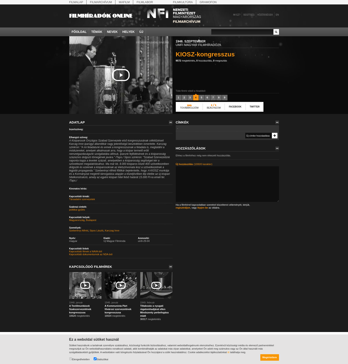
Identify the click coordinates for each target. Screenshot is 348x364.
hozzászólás (204, 60)
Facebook (235, 106)
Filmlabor (144, 2)
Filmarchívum (101, 2)
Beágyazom (214, 108)
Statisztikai (101, 359)
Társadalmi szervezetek (82, 199)
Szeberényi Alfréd (78, 230)
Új (141, 32)
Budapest (91, 220)
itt (228, 352)
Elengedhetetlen (79, 359)
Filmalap (76, 2)
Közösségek (265, 15)
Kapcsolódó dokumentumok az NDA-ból (91, 254)
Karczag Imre (112, 230)
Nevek (112, 32)
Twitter (254, 106)
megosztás (220, 60)
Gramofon (208, 2)
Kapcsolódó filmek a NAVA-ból (85, 251)
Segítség (249, 15)
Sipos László (96, 230)
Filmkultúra (183, 2)
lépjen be (202, 207)
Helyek (128, 32)
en (277, 15)
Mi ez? (236, 15)
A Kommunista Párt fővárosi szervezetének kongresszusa (118, 309)
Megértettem (269, 357)
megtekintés (185, 60)
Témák (96, 32)
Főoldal (79, 32)
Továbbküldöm (189, 108)
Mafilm (124, 2)
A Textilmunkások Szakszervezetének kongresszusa (80, 309)
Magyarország (77, 220)
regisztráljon (183, 207)
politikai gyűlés (77, 209)
